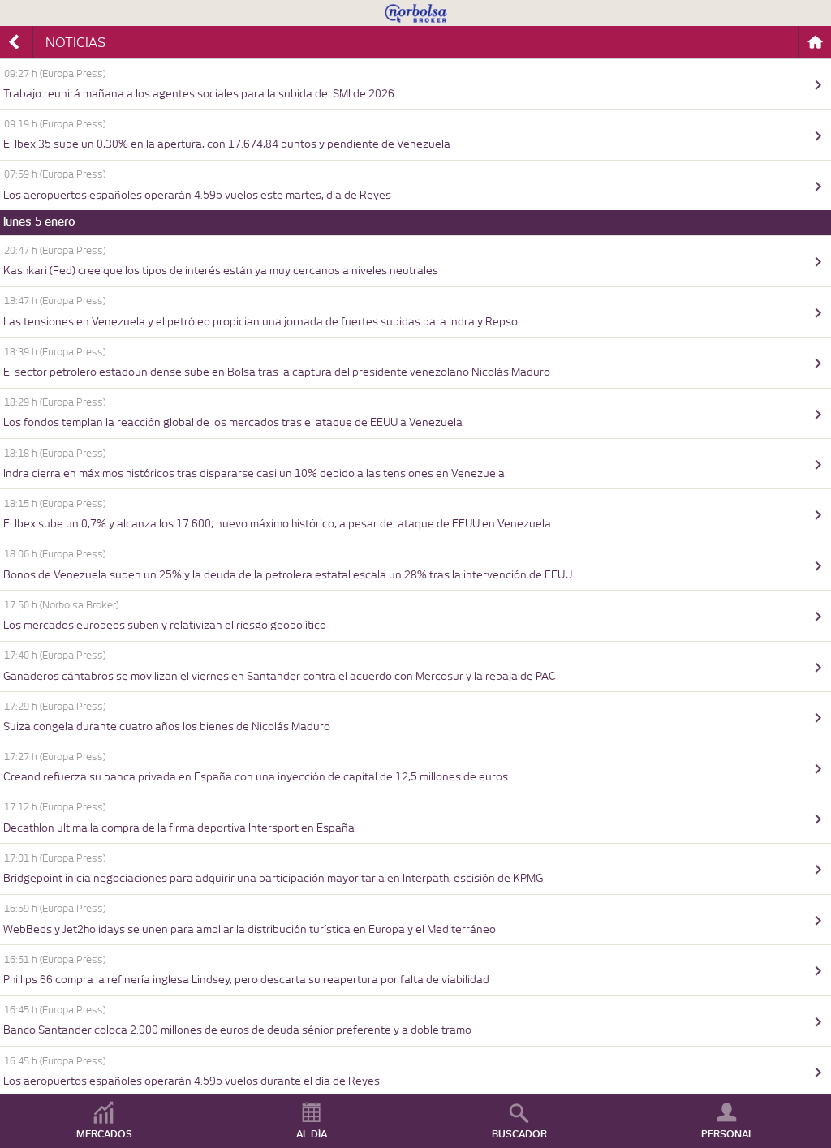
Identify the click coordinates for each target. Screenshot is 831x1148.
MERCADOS (104, 1134)
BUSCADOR (519, 1134)
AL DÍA (311, 1134)
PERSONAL (727, 1134)
